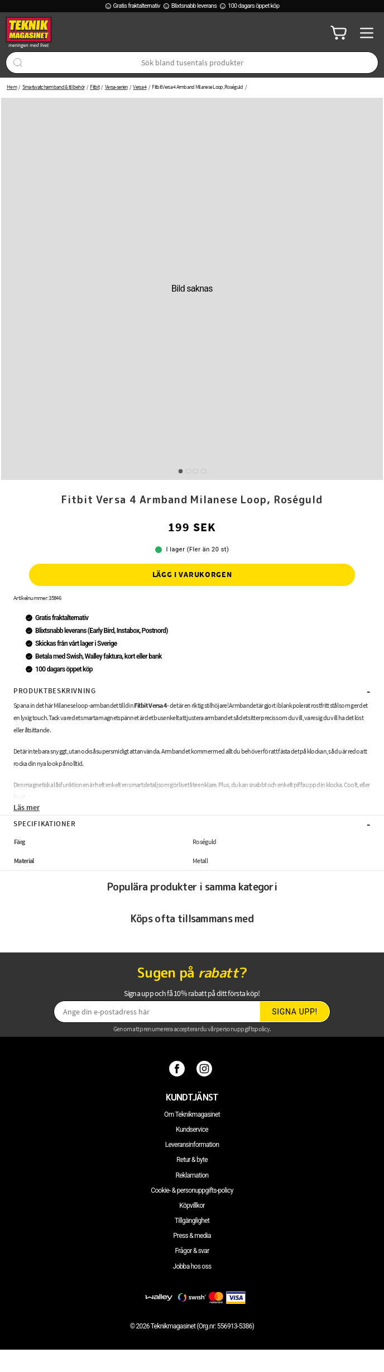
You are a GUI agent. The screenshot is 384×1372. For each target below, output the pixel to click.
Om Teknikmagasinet (192, 1114)
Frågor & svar (192, 1251)
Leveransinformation (192, 1145)
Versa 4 (139, 86)
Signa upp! (295, 1011)
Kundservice (192, 1129)
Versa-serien (116, 86)
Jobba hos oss (192, 1266)
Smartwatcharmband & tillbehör (53, 86)
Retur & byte (192, 1160)
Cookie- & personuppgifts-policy (192, 1190)
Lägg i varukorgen (192, 574)
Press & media (192, 1236)
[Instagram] (205, 1068)
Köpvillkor (191, 1205)
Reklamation (192, 1175)
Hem (12, 86)
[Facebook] (178, 1068)
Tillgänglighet (192, 1221)
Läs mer (26, 807)
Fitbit (94, 86)
